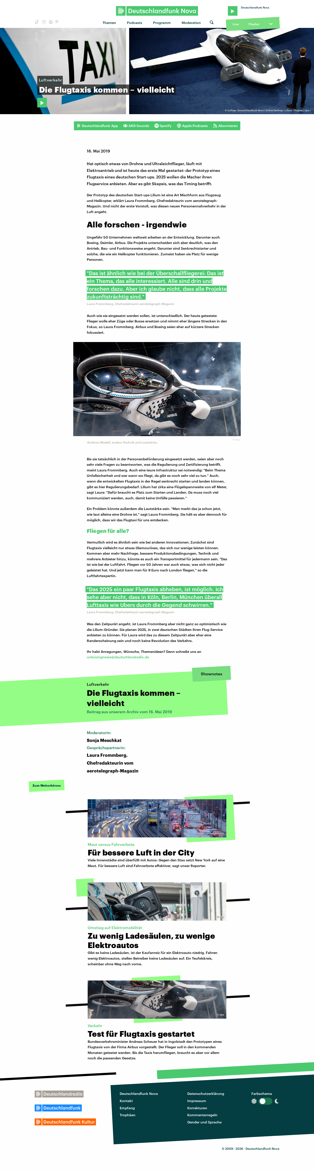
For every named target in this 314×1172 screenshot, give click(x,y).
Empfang (127, 1108)
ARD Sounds (136, 126)
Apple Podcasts (192, 126)
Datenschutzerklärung (205, 1093)
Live (236, 24)
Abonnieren (225, 126)
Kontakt (126, 1101)
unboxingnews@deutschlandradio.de (118, 657)
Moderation (191, 22)
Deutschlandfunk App (97, 126)
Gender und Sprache (204, 1122)
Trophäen (127, 1115)
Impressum (196, 1101)
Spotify (163, 126)
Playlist (254, 24)
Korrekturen (197, 1108)
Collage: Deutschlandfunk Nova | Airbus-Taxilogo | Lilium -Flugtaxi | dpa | (269, 110)
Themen (109, 22)
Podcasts (134, 22)
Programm (162, 22)
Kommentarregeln (202, 1115)
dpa (237, 439)
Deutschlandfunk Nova (139, 1093)
